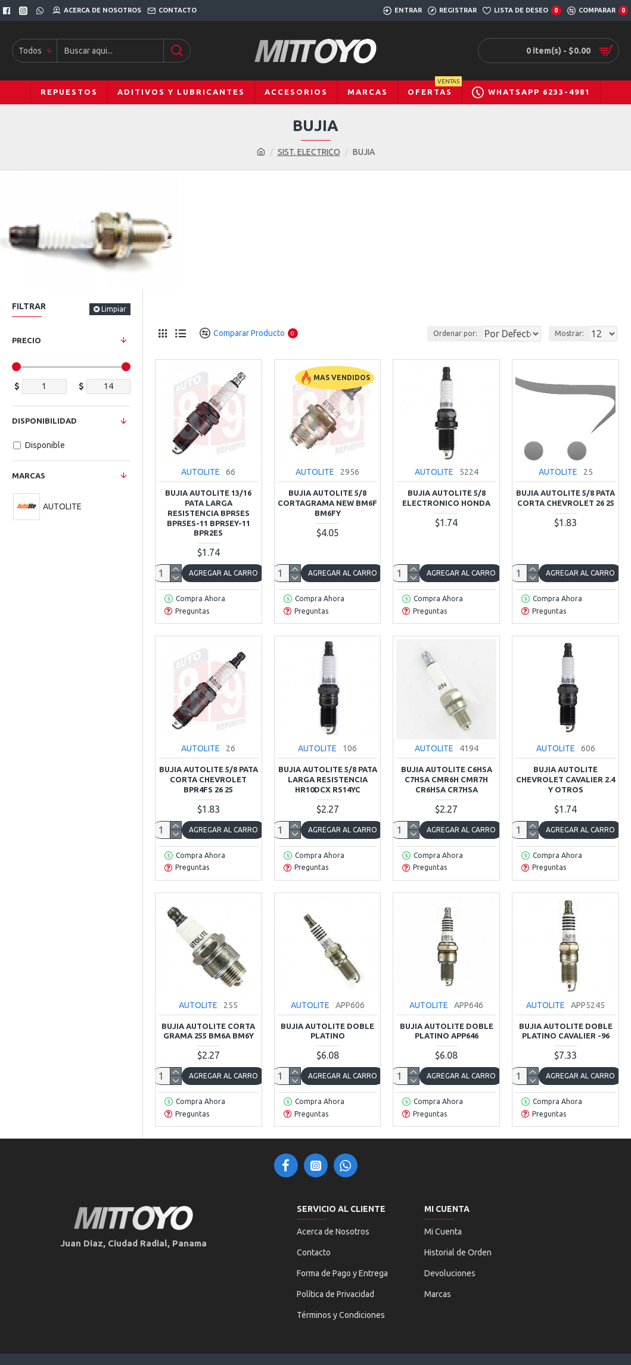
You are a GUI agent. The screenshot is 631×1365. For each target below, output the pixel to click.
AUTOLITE (200, 472)
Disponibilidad (44, 420)
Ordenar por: (425, 333)
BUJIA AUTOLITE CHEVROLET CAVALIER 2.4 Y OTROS (565, 779)
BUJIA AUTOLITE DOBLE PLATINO (327, 1031)
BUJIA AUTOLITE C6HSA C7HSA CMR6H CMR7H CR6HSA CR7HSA (446, 779)
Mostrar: (573, 333)
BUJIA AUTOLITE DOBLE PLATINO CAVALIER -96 (566, 1031)
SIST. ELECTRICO (309, 152)
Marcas (28, 475)
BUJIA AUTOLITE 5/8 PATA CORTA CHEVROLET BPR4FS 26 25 (208, 779)
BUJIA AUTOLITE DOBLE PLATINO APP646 (446, 1031)
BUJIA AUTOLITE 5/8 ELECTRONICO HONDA (446, 498)
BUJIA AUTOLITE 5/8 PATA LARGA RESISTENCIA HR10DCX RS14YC (327, 779)
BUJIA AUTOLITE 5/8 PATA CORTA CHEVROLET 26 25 (565, 498)
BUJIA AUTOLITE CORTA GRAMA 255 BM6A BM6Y (208, 1031)
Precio (26, 340)
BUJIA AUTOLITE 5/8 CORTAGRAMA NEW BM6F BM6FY (327, 503)
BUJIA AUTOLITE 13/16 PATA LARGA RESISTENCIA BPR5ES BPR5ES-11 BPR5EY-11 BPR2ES (208, 513)
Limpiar (113, 309)
